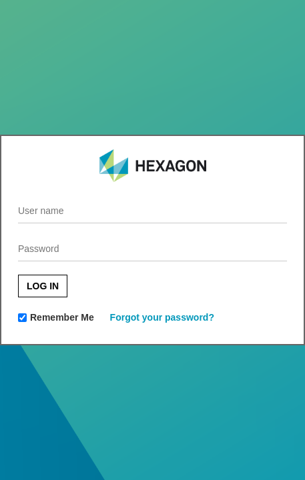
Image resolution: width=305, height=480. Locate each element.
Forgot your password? (162, 317)
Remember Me (62, 317)
